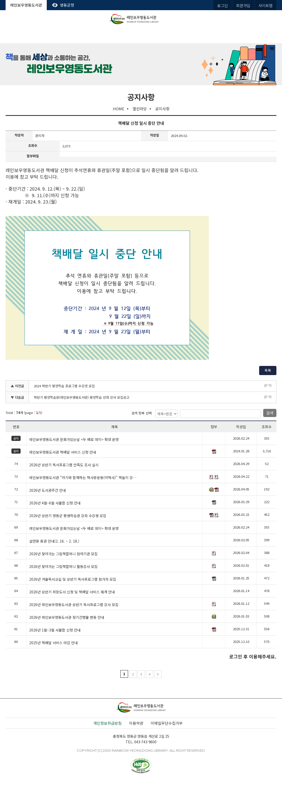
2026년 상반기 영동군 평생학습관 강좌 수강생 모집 (67, 516)
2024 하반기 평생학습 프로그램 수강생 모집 (64, 385)
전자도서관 (102, 35)
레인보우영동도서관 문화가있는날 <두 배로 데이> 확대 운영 (74, 440)
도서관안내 (25, 35)
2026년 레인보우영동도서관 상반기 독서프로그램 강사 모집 (73, 605)
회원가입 (243, 5)
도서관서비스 (64, 35)
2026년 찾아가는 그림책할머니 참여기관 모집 (63, 554)
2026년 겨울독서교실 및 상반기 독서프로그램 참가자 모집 (72, 579)
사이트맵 (265, 5)
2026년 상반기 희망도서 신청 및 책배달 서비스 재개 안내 (72, 592)
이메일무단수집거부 (167, 723)
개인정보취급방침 (107, 723)
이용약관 (136, 723)
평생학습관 (180, 35)
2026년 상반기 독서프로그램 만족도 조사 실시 (64, 465)
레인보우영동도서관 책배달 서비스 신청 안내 (62, 452)
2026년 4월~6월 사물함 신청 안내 (55, 503)
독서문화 (141, 35)
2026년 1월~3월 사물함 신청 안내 (55, 630)
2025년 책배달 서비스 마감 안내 (53, 643)
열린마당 (218, 35)
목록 (267, 370)
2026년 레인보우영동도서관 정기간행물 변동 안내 (66, 617)
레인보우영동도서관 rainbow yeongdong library (141, 19)
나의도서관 (257, 35)
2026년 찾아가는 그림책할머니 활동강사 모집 (63, 567)
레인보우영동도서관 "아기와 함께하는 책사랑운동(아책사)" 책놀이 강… (82, 478)
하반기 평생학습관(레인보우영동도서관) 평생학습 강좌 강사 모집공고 (81, 397)
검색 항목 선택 (141, 413)
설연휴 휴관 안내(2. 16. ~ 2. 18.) (54, 541)
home (118, 108)
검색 (269, 412)
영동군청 (67, 5)
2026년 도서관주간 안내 (47, 490)
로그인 (222, 5)
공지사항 (162, 108)
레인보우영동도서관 (26, 5)
